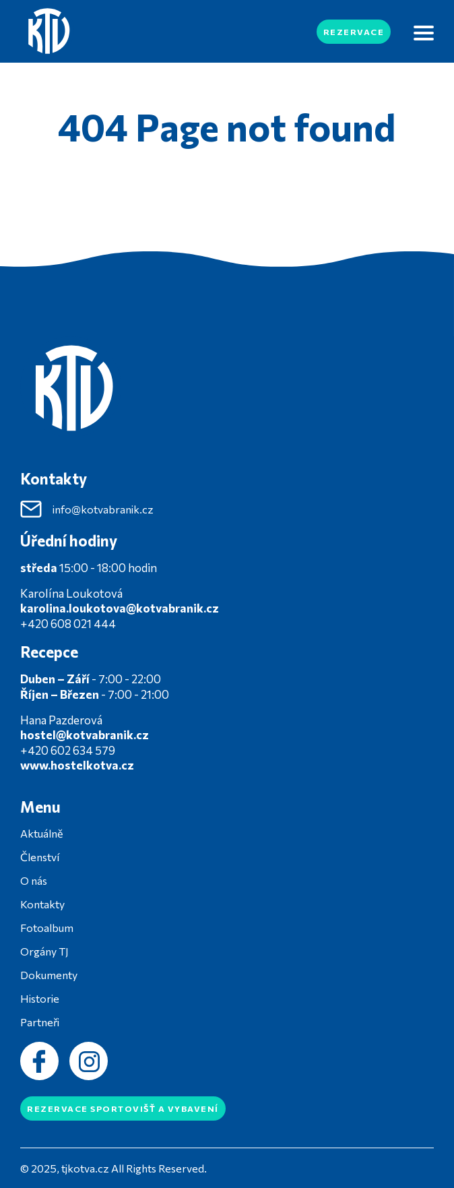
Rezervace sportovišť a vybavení (123, 1108)
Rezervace (354, 31)
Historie (39, 998)
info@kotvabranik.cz (87, 509)
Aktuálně (41, 833)
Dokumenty (48, 974)
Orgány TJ (44, 951)
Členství (39, 856)
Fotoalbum (46, 927)
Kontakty (42, 904)
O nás (33, 880)
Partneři (39, 1021)
